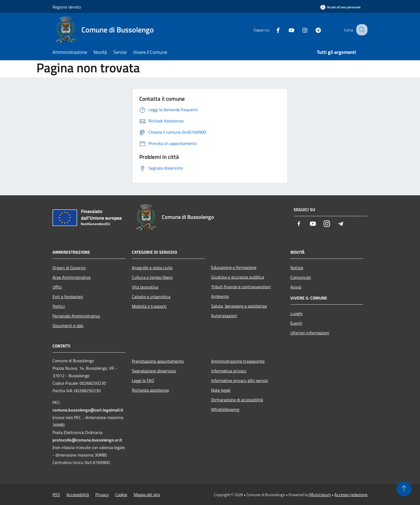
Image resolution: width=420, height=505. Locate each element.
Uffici (57, 287)
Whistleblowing (225, 409)
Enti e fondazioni (67, 296)
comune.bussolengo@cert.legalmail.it (87, 410)
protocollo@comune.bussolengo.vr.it (87, 440)
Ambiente (220, 296)
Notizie (296, 267)
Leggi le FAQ (143, 380)
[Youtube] (286, 29)
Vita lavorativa (145, 287)
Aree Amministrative (71, 277)
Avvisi (295, 287)
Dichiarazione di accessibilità (237, 399)
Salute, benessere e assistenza (239, 306)
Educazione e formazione (233, 267)
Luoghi (296, 313)
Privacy (102, 494)
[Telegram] (313, 29)
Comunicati (300, 277)
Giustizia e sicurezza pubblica (237, 277)
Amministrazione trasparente (238, 361)
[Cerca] (361, 29)
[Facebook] (273, 29)
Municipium (320, 494)
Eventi (296, 323)
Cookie (121, 494)
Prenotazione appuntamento (158, 361)
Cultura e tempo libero (152, 277)
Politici (58, 306)
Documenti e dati (68, 325)
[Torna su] (403, 488)
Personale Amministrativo (76, 316)
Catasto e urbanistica (151, 296)
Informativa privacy (228, 371)
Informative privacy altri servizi (239, 380)
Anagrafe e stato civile (152, 267)
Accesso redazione (351, 494)
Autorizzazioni (224, 315)
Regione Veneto (66, 7)
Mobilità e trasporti (149, 306)
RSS (56, 494)
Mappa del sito (147, 494)
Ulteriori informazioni (309, 333)
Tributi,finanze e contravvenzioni (241, 286)
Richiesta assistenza (150, 390)
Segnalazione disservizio (154, 371)
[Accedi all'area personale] (340, 7)
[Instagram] (300, 29)
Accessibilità (77, 494)
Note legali (221, 390)
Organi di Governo (68, 267)
